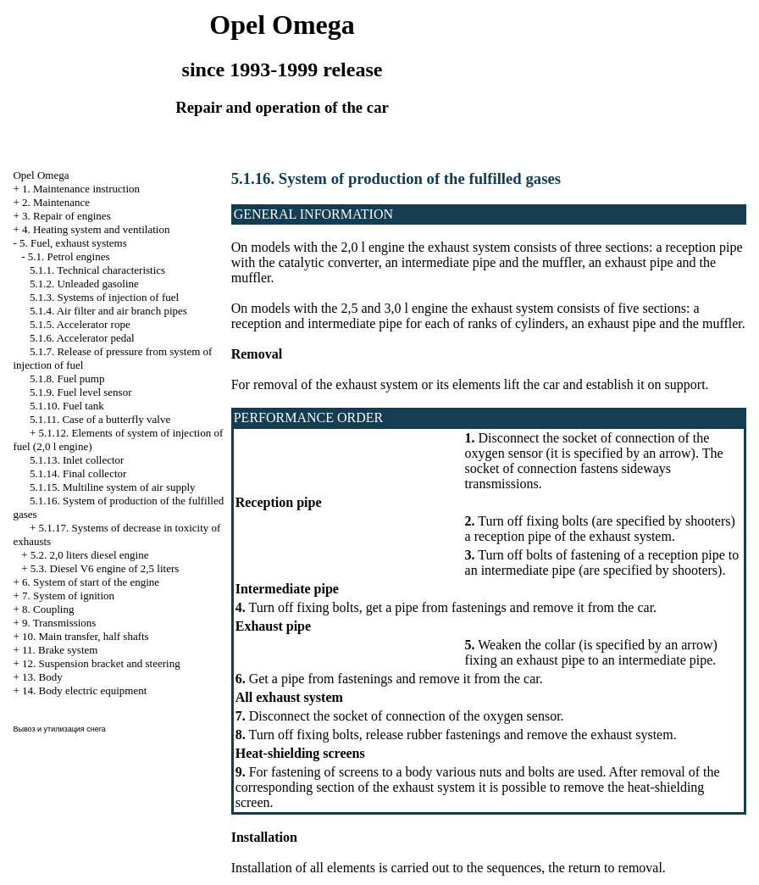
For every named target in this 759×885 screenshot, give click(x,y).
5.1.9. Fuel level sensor (81, 392)
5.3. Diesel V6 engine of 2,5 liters (105, 568)
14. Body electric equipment (84, 690)
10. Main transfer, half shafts (85, 636)
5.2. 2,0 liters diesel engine (89, 554)
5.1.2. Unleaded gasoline (84, 283)
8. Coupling (48, 609)
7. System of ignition (68, 595)
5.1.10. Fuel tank (67, 405)
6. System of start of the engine (90, 582)
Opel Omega (41, 175)
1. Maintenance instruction (81, 188)
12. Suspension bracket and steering (101, 663)
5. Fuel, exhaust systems (73, 243)
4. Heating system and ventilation (95, 229)
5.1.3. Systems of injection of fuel (104, 297)
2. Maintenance (56, 202)
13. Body (42, 677)
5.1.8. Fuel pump (67, 378)
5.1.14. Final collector (78, 473)
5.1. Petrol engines (69, 256)
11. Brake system (59, 649)
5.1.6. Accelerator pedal (82, 337)
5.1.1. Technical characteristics (97, 270)
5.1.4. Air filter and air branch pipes (108, 310)
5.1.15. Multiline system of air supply (113, 487)
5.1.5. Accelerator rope (80, 324)
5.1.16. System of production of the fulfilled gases (396, 178)
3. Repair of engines (66, 215)
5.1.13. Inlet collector (77, 460)
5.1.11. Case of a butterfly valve (100, 419)
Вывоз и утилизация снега (59, 729)
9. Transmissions (59, 622)
